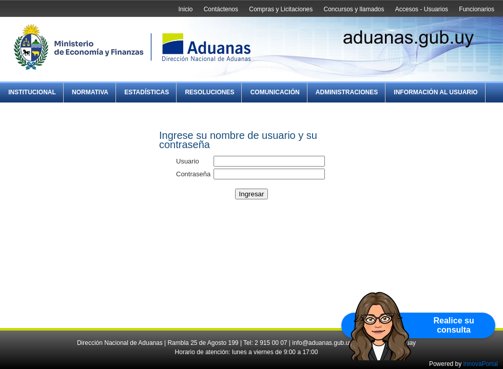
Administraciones (347, 92)
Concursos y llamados (353, 9)
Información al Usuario (435, 92)
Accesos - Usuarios (421, 9)
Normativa (90, 92)
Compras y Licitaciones (281, 9)
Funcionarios (476, 9)
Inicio (185, 9)
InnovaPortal (480, 363)
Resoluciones (209, 92)
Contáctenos (221, 9)
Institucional (32, 92)
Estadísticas (146, 92)
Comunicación (275, 92)
